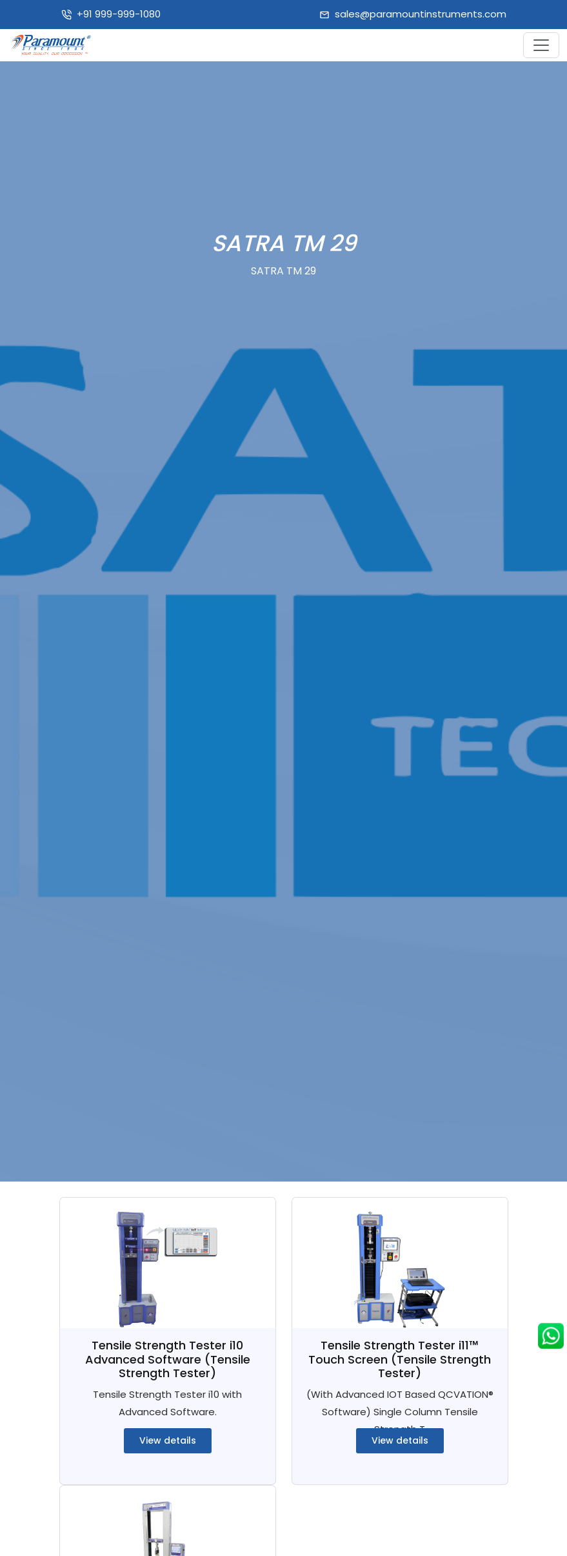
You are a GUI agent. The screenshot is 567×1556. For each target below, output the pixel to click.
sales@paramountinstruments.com (420, 14)
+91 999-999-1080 (119, 14)
